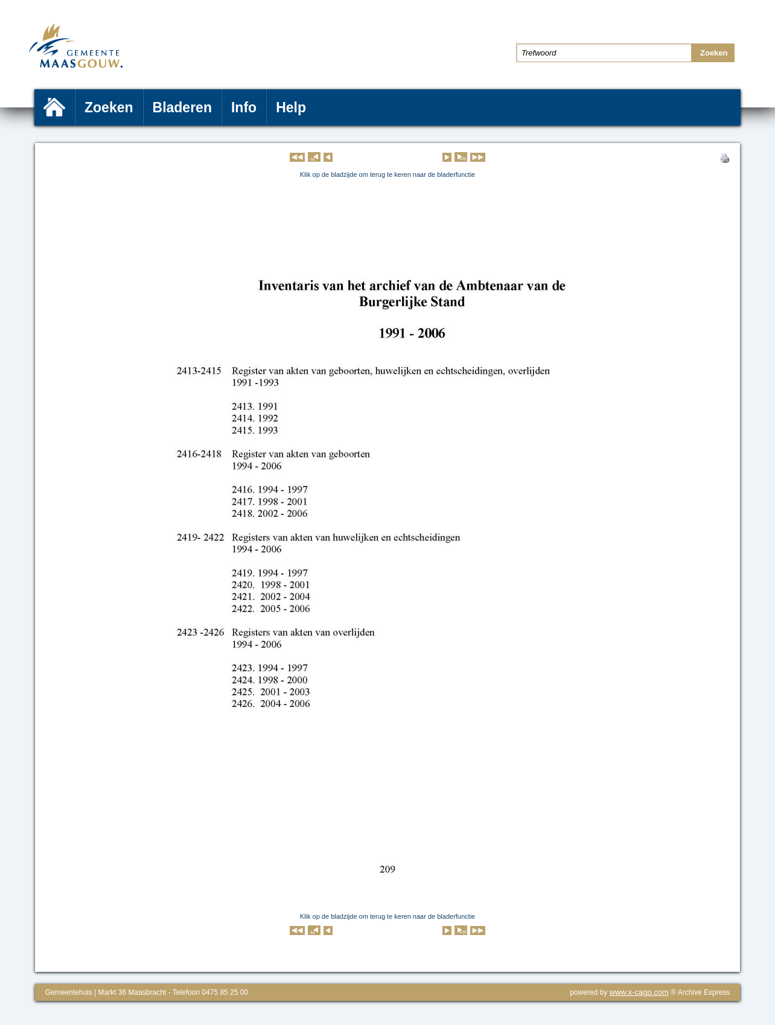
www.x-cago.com (639, 992)
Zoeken (109, 107)
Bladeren (182, 107)
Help (291, 107)
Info (244, 107)
